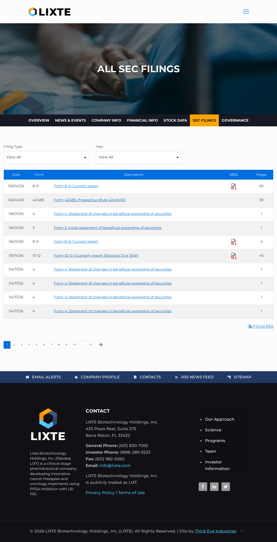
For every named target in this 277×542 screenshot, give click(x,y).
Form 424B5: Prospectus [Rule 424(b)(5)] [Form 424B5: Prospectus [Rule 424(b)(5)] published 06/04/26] (90, 200)
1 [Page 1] (8, 344)
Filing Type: (13, 146)
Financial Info (142, 120)
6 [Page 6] (45, 344)
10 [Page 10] (76, 344)
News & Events (70, 120)
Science (213, 430)
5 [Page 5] (38, 344)
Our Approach (220, 419)
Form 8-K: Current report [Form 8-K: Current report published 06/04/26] (76, 186)
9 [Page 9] (68, 344)
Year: (100, 146)
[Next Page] (101, 345)
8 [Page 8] (60, 344)
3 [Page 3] (23, 344)
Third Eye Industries (215, 531)
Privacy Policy (100, 492)
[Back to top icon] (242, 531)
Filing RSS (260, 326)
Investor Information (217, 465)
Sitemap (239, 377)
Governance (235, 120)
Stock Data (175, 120)
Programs (215, 440)
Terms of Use (131, 492)
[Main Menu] (246, 12)
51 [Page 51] (92, 344)
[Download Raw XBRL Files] (233, 186)
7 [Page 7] (53, 344)
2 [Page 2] (15, 344)
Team (210, 451)
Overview (38, 120)
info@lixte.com (115, 465)
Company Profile (97, 377)
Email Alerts (43, 377)
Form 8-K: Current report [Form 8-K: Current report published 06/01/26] (76, 241)
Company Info (106, 120)
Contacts (147, 377)
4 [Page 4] (30, 344)
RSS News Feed (194, 377)
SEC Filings (204, 120)
